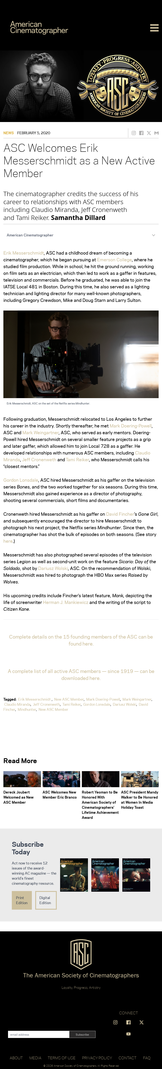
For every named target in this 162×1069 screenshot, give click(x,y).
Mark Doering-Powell (131, 426)
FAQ (147, 1058)
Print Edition (21, 900)
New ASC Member (69, 699)
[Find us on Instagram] (115, 1022)
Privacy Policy (97, 1058)
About (16, 1058)
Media (35, 1058)
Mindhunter (27, 709)
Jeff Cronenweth (39, 459)
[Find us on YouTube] (128, 1033)
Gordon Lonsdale (20, 480)
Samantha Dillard (78, 217)
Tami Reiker (77, 459)
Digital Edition (45, 900)
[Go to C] (39, 28)
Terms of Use (62, 1058)
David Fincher (120, 514)
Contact (127, 1058)
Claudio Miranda (17, 704)
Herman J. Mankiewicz (65, 602)
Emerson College (114, 259)
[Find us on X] (141, 1022)
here (8, 541)
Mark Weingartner (40, 432)
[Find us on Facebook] (128, 1022)
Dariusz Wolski (53, 568)
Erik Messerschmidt (23, 253)
